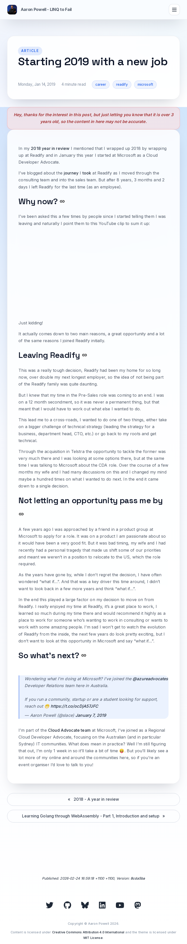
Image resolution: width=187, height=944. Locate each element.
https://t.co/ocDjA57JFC (74, 706)
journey (71, 173)
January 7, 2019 (90, 715)
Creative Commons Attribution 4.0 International (88, 932)
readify (122, 84)
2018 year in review (50, 148)
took (86, 173)
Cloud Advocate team (69, 730)
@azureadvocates (150, 678)
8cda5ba (138, 878)
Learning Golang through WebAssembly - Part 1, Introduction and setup (90, 815)
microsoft (145, 84)
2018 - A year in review (96, 799)
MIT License (93, 938)
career (100, 84)
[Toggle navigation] (174, 9)
